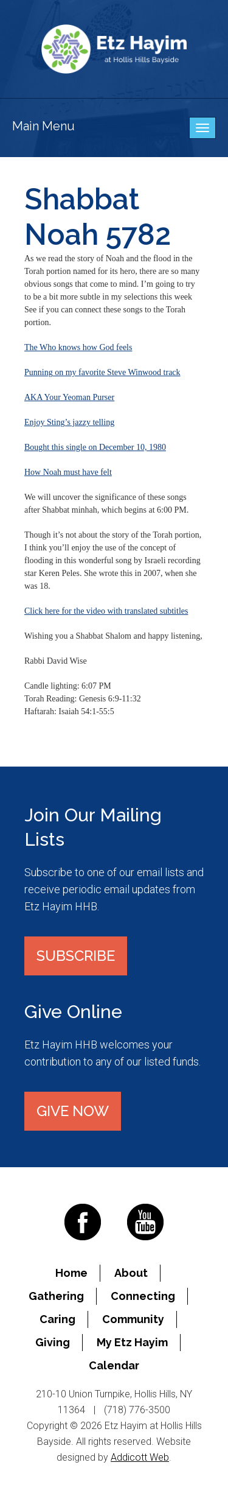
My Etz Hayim (132, 1342)
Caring (57, 1319)
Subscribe (75, 955)
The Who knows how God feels (78, 347)
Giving (52, 1342)
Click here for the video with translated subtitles (106, 611)
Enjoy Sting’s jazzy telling (69, 422)
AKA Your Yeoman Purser (69, 397)
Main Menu (43, 126)
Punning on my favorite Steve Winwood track (102, 372)
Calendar (114, 1365)
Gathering (56, 1296)
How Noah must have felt (68, 472)
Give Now (72, 1111)
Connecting (143, 1296)
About (131, 1272)
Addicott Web (140, 1457)
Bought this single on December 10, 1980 (95, 447)
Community (133, 1319)
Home (71, 1272)
